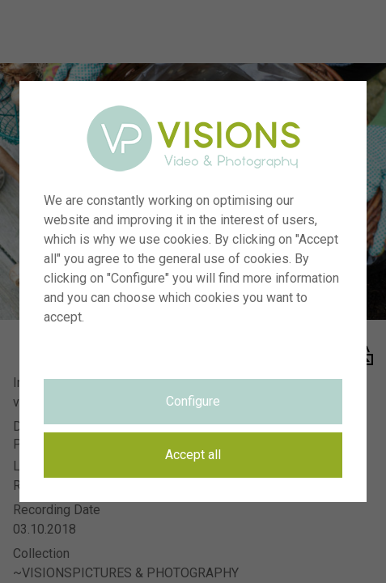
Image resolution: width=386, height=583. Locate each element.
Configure (193, 401)
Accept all (193, 454)
